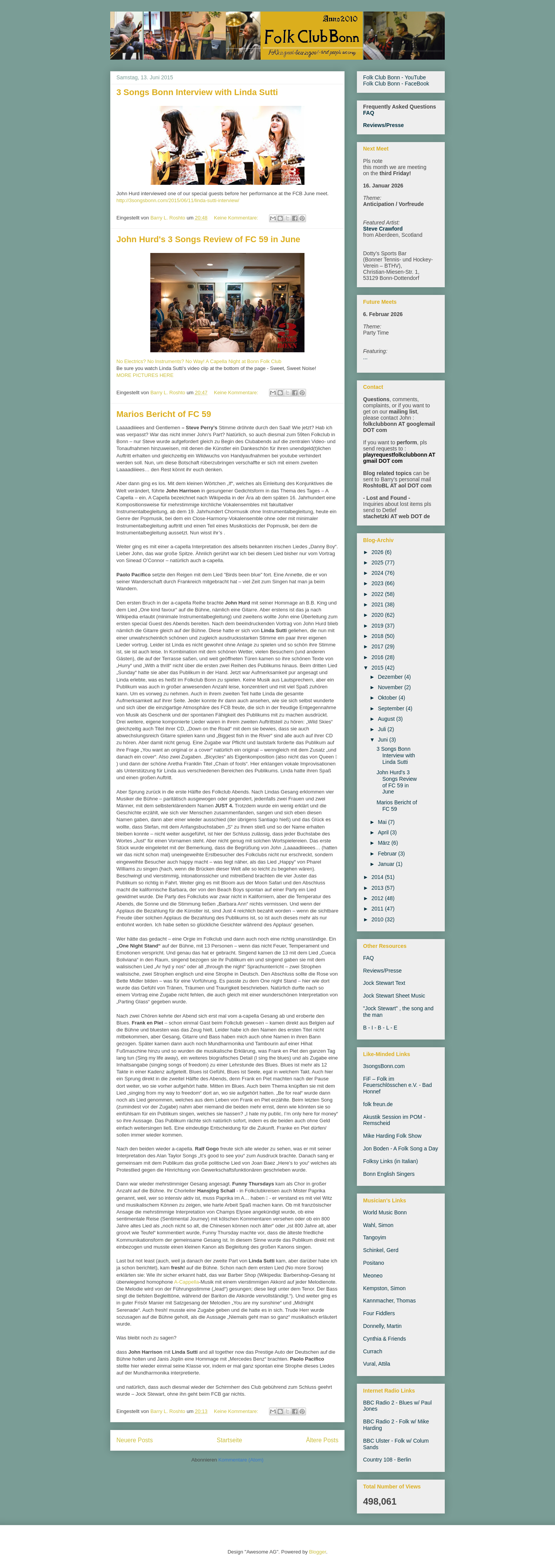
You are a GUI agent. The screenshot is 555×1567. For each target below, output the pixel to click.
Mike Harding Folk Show (392, 1136)
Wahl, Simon (378, 1225)
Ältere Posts (322, 1440)
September (391, 708)
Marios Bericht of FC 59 (163, 414)
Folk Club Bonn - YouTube (394, 77)
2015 (378, 668)
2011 (378, 909)
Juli (382, 729)
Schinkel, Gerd (381, 1250)
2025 (378, 562)
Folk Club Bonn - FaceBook (396, 83)
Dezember (391, 677)
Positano (373, 1263)
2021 (378, 604)
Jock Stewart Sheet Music (394, 996)
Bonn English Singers (389, 1174)
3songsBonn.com (384, 1066)
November (391, 687)
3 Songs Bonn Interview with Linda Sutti (197, 92)
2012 (378, 898)
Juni (383, 740)
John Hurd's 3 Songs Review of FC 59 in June (208, 239)
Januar (387, 864)
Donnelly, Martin (382, 1326)
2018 (378, 636)
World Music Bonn (385, 1212)
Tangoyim (374, 1237)
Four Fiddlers (379, 1313)
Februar (388, 853)
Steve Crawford (383, 229)
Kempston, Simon (384, 1288)
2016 (378, 657)
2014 (378, 877)
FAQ (368, 113)
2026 (378, 552)
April (384, 832)
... (365, 357)
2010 (378, 919)
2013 (378, 888)
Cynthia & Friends (384, 1339)
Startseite (229, 1440)
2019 (378, 626)
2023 (378, 583)
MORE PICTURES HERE (144, 375)
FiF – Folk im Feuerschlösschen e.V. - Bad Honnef (397, 1085)
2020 (378, 615)
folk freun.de (378, 1104)
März (384, 843)
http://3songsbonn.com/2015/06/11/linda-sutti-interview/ (177, 200)
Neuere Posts (134, 1440)
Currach (372, 1351)
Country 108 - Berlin (387, 1460)
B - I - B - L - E (380, 1028)
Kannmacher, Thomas (389, 1300)
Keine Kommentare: (237, 218)
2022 (378, 594)
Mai (383, 822)
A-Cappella (186, 1282)
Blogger (317, 1552)
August (387, 719)
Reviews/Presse (383, 125)
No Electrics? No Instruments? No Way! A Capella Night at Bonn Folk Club (198, 361)
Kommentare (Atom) (241, 1460)
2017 (378, 646)
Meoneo (373, 1275)
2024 (378, 573)
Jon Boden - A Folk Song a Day (400, 1148)
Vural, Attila (376, 1364)
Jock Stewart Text (384, 983)
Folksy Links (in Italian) (390, 1161)
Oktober (388, 698)
